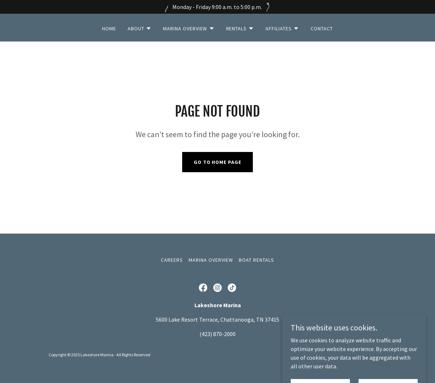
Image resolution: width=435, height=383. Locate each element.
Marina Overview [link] (211, 260)
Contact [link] (322, 28)
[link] (203, 287)
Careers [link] (172, 260)
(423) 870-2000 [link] (217, 334)
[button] (139, 28)
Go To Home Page (218, 162)
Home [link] (109, 28)
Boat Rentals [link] (256, 260)
